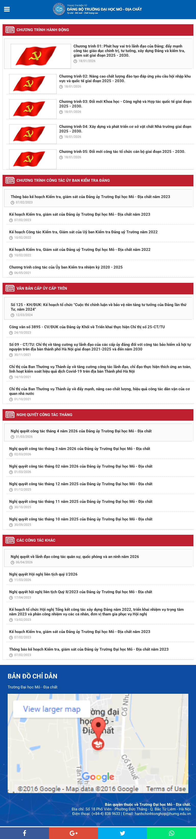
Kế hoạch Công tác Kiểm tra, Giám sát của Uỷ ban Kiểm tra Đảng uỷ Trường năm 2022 (83, 232)
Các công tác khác (36, 540)
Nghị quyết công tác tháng (44, 414)
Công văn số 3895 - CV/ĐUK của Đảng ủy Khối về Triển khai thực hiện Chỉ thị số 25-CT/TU (87, 327)
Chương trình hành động (43, 30)
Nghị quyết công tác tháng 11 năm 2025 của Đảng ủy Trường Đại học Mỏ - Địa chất (80, 501)
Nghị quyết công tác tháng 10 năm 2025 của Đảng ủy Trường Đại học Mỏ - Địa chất (80, 519)
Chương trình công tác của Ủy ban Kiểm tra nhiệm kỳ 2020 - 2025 (66, 267)
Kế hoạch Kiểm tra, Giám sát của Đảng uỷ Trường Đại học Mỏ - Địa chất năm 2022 (80, 249)
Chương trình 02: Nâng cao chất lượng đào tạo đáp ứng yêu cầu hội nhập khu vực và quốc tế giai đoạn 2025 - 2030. (125, 78)
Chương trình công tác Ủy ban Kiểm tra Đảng (63, 180)
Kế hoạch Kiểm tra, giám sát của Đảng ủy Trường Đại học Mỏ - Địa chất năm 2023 (79, 214)
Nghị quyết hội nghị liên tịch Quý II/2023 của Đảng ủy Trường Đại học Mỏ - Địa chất (80, 592)
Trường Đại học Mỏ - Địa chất (32, 687)
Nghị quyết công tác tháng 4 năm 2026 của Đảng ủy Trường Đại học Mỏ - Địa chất (81, 431)
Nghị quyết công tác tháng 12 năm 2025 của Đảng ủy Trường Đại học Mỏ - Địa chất (80, 484)
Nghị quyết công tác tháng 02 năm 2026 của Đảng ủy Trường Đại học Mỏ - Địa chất (80, 466)
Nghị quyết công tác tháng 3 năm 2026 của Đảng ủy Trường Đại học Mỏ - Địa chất (79, 448)
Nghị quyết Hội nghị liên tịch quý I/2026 (43, 574)
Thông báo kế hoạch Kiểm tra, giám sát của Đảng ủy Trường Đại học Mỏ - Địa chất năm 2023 (90, 196)
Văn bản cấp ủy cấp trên (42, 288)
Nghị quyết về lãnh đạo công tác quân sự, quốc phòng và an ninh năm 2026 (75, 556)
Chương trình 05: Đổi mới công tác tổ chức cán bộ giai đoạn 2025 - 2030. (122, 151)
